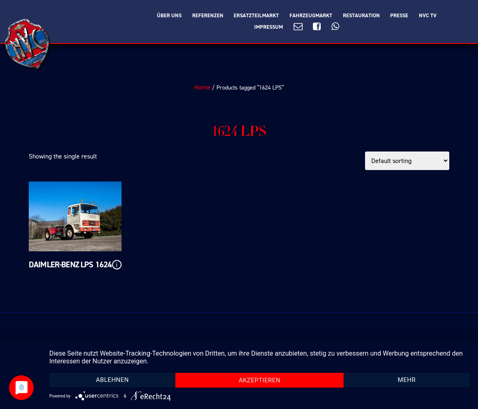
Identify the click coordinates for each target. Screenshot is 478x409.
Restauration (361, 15)
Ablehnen (112, 380)
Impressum (268, 27)
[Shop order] (407, 161)
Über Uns (169, 15)
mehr (407, 380)
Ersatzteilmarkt (256, 15)
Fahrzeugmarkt (311, 15)
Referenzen (207, 15)
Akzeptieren (259, 380)
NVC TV (428, 15)
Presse (399, 15)
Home (202, 87)
